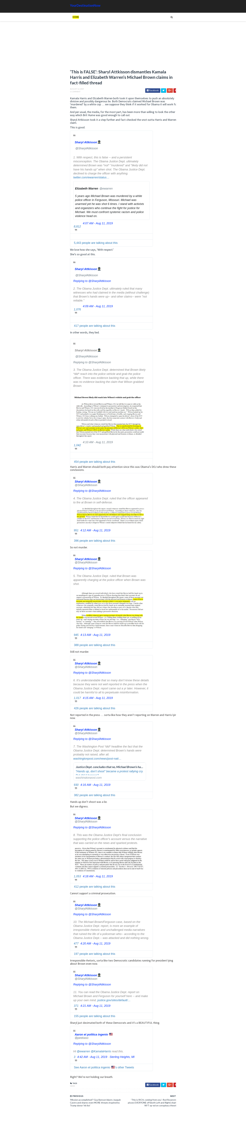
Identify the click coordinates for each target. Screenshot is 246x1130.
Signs (160, 357)
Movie (193, 352)
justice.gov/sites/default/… (78, 1002)
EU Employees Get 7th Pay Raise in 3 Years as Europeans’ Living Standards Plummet (181, 312)
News (36, 1088)
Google (200, 346)
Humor (172, 352)
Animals (181, 346)
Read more (171, 169)
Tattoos (171, 357)
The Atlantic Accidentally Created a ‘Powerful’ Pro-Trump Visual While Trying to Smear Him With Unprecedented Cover (183, 277)
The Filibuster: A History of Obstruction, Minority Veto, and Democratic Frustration (175, 234)
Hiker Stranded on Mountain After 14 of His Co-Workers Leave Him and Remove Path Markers (182, 264)
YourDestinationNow (49, 5)
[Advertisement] (89, 47)
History (162, 352)
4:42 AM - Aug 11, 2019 (56, 1058)
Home (40, 17)
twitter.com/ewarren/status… (55, 179)
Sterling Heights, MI (86, 1058)
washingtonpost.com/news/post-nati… (61, 760)
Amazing (169, 346)
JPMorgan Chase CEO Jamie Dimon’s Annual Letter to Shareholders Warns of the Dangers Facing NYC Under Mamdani (176, 197)
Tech (181, 357)
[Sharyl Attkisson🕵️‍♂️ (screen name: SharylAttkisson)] (53, 144)
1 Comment (39, 96)
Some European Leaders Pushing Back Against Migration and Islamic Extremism (167, 216)
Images (183, 352)
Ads (160, 346)
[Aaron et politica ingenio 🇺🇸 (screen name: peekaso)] (58, 1038)
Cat (191, 346)
